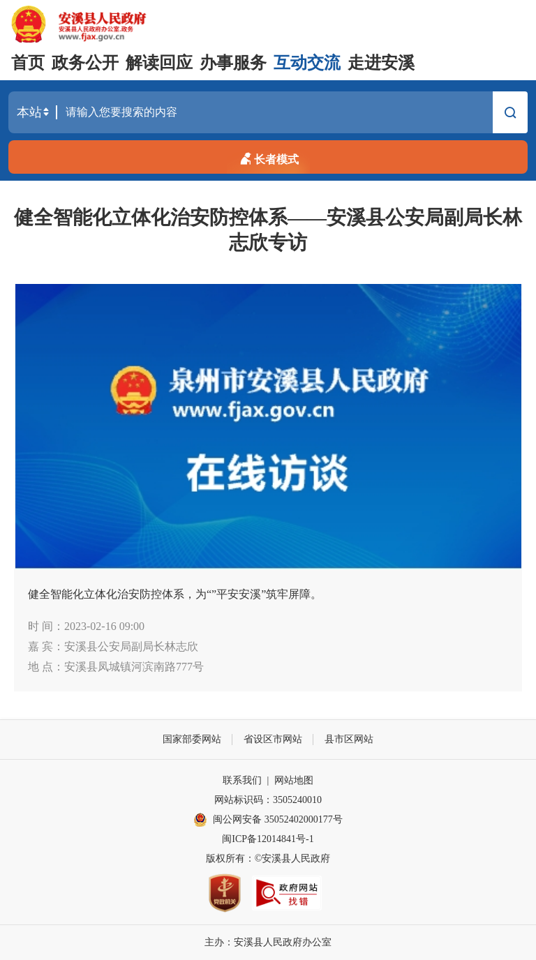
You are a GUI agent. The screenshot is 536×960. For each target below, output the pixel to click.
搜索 (510, 114)
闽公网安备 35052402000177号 (268, 820)
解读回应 (159, 63)
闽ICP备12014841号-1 (267, 839)
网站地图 (293, 780)
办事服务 (233, 63)
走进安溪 (381, 63)
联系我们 (242, 780)
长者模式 (268, 157)
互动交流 (307, 63)
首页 (28, 63)
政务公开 (85, 63)
